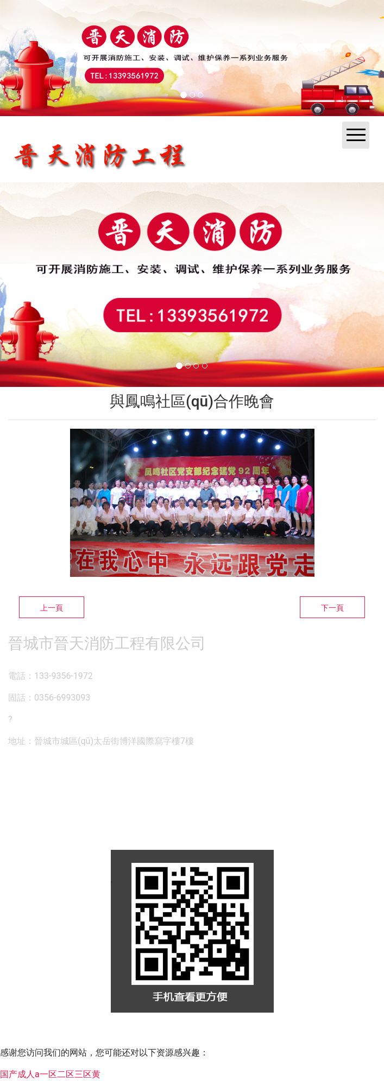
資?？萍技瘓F (188, 1035)
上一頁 (51, 607)
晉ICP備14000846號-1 (287, 1035)
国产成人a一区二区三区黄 (50, 1074)
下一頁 (332, 607)
